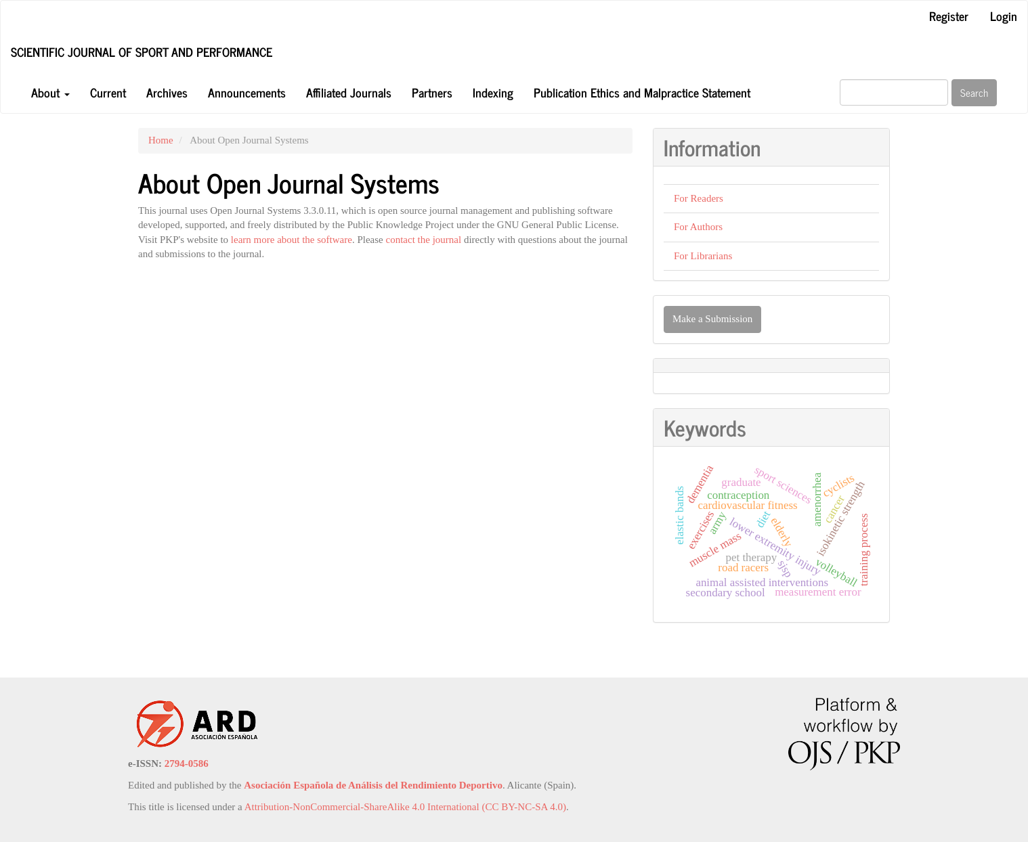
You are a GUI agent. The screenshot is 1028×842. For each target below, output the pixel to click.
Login (1003, 15)
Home (160, 140)
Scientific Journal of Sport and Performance (141, 51)
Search (974, 92)
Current (108, 92)
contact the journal (424, 239)
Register (948, 15)
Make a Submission (712, 318)
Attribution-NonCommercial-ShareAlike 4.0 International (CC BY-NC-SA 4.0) (405, 806)
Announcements (247, 92)
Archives (167, 92)
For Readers (698, 198)
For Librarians (703, 255)
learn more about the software (291, 239)
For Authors (698, 226)
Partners (432, 92)
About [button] (50, 92)
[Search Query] (894, 92)
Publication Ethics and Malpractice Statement (642, 92)
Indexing (493, 92)
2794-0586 (187, 763)
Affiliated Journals (348, 92)
